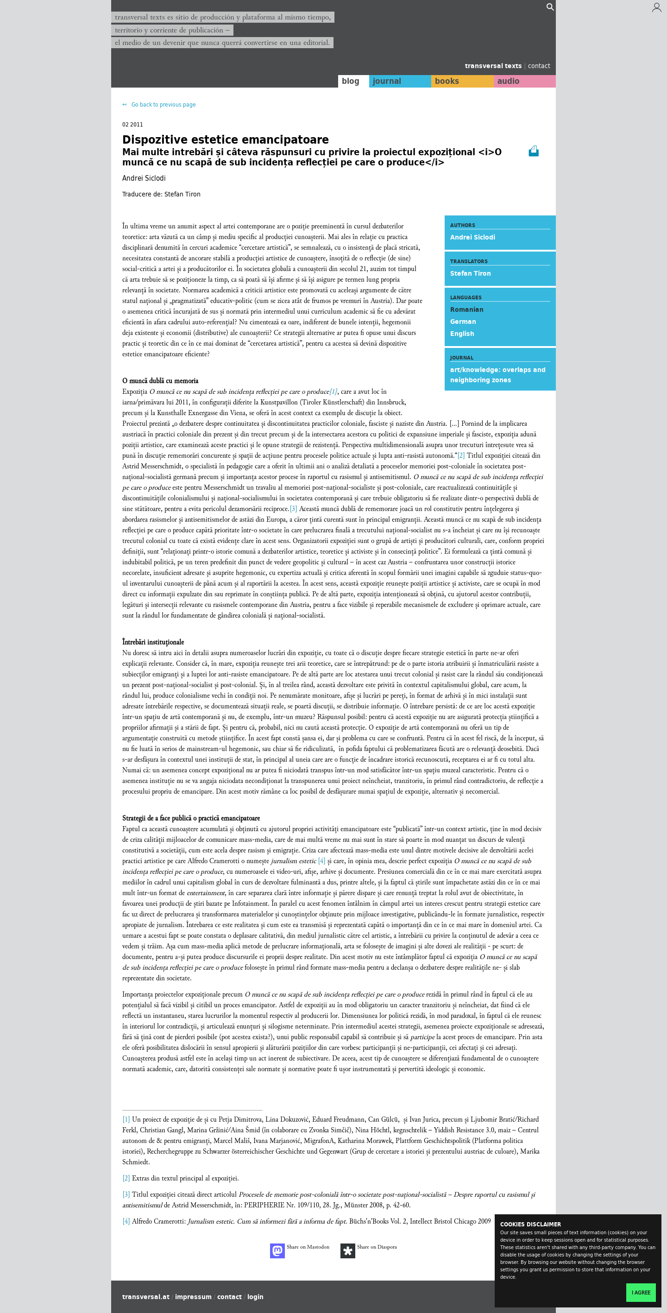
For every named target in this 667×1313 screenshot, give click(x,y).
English (462, 333)
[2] (461, 455)
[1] (333, 391)
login (255, 1297)
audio (508, 81)
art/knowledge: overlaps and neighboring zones (498, 375)
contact (539, 65)
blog (350, 81)
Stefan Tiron (470, 273)
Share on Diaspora (368, 1251)
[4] (322, 861)
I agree (641, 1292)
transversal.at (146, 1297)
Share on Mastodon (299, 1251)
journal (387, 81)
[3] (293, 509)
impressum (193, 1297)
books (447, 81)
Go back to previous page (163, 104)
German (463, 321)
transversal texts (494, 66)
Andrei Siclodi (472, 237)
